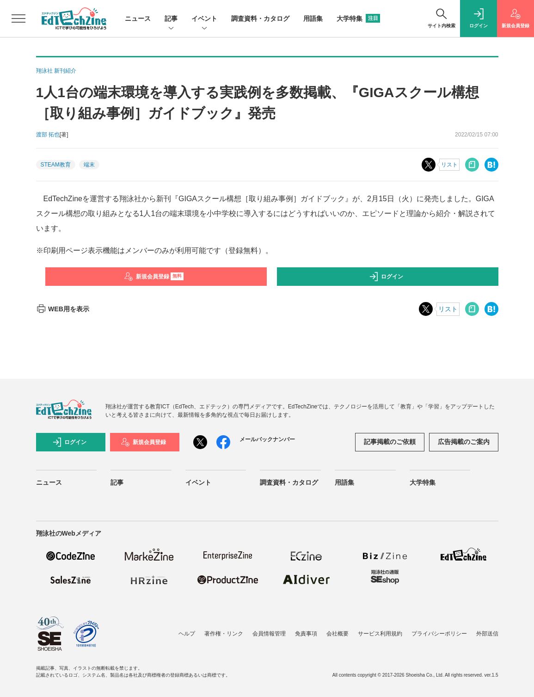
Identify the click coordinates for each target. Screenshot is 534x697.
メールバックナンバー (267, 439)
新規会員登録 (154, 276)
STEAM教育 (56, 164)
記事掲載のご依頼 (390, 441)
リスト (449, 164)
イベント (204, 19)
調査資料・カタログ (260, 18)
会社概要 (337, 633)
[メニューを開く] (18, 18)
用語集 (313, 18)
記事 (171, 19)
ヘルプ (186, 633)
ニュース (138, 18)
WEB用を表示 (62, 309)
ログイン (386, 276)
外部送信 (487, 633)
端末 (89, 164)
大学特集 (358, 18)
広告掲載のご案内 (464, 441)
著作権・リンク (223, 633)
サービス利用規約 (380, 633)
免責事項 (306, 633)
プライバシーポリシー (439, 633)
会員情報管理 (269, 633)
